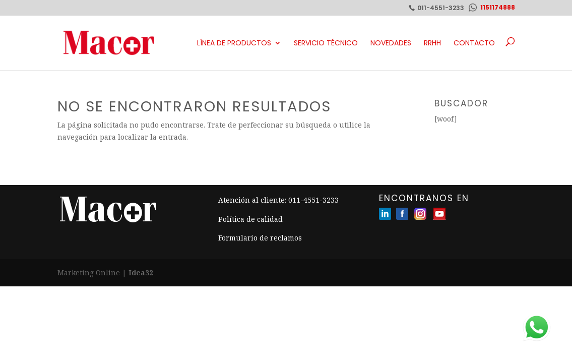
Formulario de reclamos (260, 238)
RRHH (432, 43)
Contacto (474, 43)
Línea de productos (234, 43)
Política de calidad (250, 219)
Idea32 (141, 272)
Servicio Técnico (326, 43)
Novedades (390, 43)
